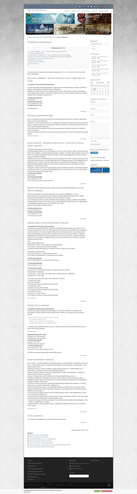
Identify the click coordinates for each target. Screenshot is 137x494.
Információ (75, 11)
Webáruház (30, 479)
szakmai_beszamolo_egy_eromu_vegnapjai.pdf (42, 439)
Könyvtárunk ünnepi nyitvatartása (99, 61)
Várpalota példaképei (97, 44)
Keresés (67, 11)
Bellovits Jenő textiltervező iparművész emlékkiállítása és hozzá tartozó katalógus (50, 56)
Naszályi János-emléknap (36, 60)
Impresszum (30, 484)
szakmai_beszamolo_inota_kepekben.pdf (41, 443)
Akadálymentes (107, 6)
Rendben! (97, 491)
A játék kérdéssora (33, 135)
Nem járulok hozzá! (107, 491)
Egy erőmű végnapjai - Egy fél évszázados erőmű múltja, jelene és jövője (48, 51)
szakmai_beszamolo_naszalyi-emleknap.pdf (41, 446)
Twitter (88, 6)
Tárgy (92, 115)
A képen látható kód (95, 144)
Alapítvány (86, 11)
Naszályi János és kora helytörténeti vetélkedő (41, 58)
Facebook (84, 6)
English (99, 6)
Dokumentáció (31, 298)
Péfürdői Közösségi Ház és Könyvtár (36, 474)
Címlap (79, 6)
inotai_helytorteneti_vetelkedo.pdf (38, 435)
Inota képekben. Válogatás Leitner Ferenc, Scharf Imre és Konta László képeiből (50, 55)
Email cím (93, 108)
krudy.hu (33, 6)
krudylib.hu (43, 487)
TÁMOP (93, 49)
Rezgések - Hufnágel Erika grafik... (100, 56)
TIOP (93, 46)
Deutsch (102, 6)
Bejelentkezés (104, 11)
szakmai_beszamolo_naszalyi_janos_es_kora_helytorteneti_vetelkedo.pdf (49, 444)
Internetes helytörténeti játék (36, 53)
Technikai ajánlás (59, 484)
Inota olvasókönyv (34, 63)
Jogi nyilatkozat (40, 484)
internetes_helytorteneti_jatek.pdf (38, 437)
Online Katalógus (31, 466)
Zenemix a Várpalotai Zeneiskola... (100, 73)
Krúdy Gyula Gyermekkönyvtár (35, 468)
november (100, 82)
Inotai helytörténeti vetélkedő (36, 62)
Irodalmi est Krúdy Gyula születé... (100, 65)
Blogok (94, 11)
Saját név (93, 102)
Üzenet (92, 121)
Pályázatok (52, 37)
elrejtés (63, 48)
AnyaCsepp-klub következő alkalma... (100, 69)
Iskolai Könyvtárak (32, 476)
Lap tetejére (83, 111)
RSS (94, 6)
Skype (91, 6)
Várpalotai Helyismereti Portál (34, 471)
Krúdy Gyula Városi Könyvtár (36, 10)
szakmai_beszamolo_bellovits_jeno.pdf (40, 441)
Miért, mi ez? (27, 492)
